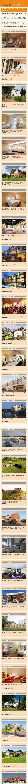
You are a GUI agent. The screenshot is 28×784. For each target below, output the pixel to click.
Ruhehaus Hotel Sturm (9, 31)
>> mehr (13, 52)
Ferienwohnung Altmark (10, 509)
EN (20, 1)
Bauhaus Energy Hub (9, 57)
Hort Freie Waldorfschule (10, 614)
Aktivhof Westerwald (9, 429)
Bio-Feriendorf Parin (9, 483)
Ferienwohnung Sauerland (10, 536)
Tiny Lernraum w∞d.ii (9, 455)
